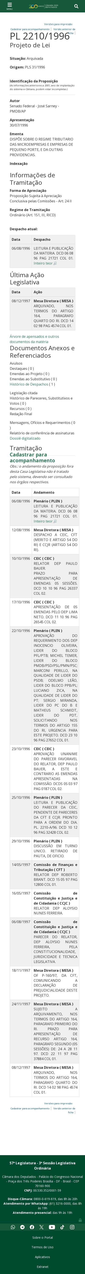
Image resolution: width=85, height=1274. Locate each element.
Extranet (42, 1267)
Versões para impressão (57, 24)
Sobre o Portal (42, 1237)
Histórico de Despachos (29, 384)
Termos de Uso (42, 1247)
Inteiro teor (43, 263)
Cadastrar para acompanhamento (32, 458)
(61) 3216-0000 (60, 1203)
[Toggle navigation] (9, 6)
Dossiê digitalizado (25, 438)
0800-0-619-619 (45, 1199)
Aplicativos (42, 1257)
